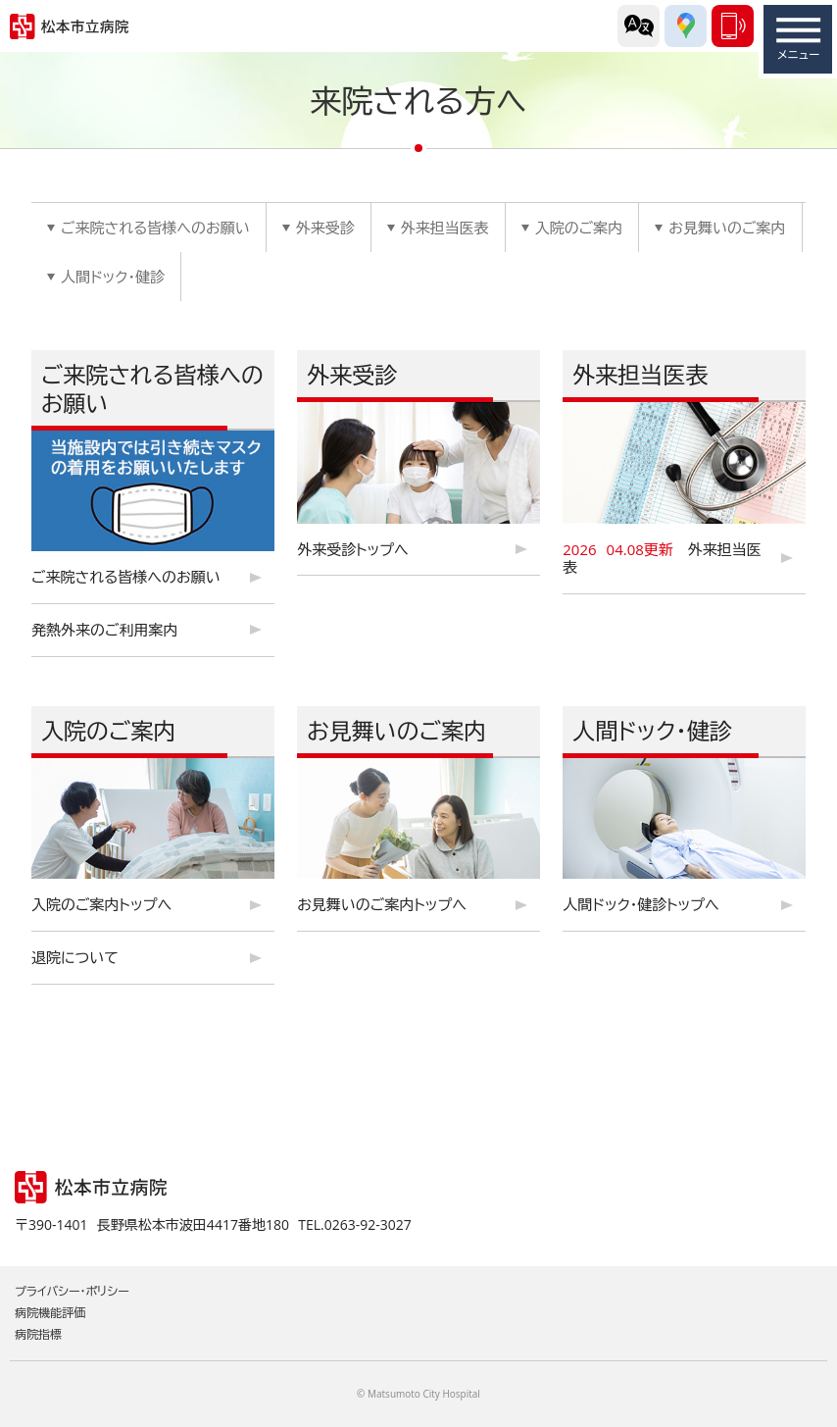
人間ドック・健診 (113, 276)
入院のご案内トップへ (101, 904)
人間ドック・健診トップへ (640, 904)
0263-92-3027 (733, 26)
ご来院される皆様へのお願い (155, 227)
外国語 (638, 26)
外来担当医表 (445, 227)
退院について (75, 957)
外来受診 (325, 227)
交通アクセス (686, 26)
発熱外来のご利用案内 (104, 629)
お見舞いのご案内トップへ (382, 904)
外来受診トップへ (353, 549)
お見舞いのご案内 (726, 227)
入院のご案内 (579, 227)
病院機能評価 (50, 1312)
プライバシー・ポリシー (72, 1291)
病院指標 (38, 1334)
